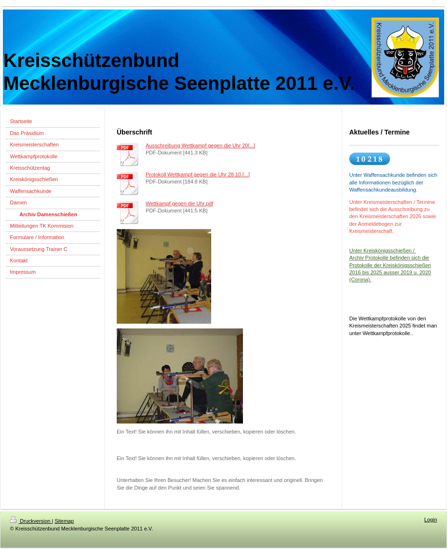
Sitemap (64, 521)
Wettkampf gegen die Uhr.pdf (179, 203)
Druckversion (31, 521)
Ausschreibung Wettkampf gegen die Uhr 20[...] (200, 145)
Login (430, 519)
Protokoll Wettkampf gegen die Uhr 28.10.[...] (198, 174)
